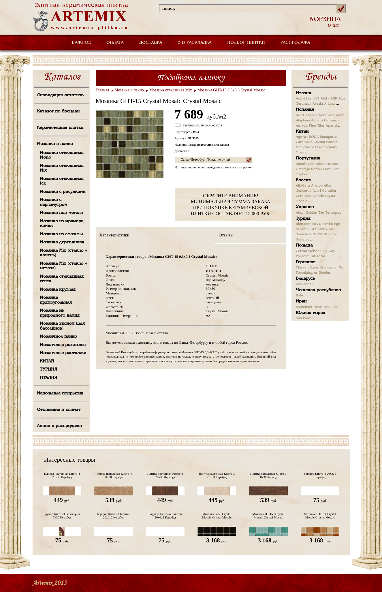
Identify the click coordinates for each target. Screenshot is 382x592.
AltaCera (303, 185)
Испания (305, 110)
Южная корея (310, 313)
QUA (329, 229)
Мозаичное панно (58, 336)
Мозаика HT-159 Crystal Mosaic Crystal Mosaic (320, 515)
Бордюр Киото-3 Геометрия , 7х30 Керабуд (62, 515)
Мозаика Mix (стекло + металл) (63, 266)
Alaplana (303, 120)
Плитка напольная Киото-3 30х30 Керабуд (268, 475)
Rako (300, 295)
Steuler (324, 273)
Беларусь (305, 279)
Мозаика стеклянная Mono (62, 155)
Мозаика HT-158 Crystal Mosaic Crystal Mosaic (268, 515)
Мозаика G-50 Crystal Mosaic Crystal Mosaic (217, 515)
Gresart (332, 164)
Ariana (329, 104)
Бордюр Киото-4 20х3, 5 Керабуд (320, 475)
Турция (303, 219)
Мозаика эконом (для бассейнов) (62, 326)
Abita (325, 98)
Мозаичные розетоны (63, 345)
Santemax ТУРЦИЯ (311, 234)
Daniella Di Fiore (309, 147)
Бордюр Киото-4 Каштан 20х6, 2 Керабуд (165, 515)
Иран (301, 301)
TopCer (302, 174)
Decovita (326, 224)
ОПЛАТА (115, 43)
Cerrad (301, 251)
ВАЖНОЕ (81, 43)
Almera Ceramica (325, 120)
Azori (317, 191)
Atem (300, 213)
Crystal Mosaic (325, 142)
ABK (333, 98)
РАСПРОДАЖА (295, 43)
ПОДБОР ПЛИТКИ (246, 43)
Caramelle (304, 142)
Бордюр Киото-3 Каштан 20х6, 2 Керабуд (113, 515)
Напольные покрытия (60, 393)
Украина (305, 207)
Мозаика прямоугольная (56, 300)
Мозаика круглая (58, 289)
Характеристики (114, 235)
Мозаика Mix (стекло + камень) (63, 253)
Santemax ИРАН (309, 307)
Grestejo (303, 169)
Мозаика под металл (61, 213)
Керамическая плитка (60, 128)
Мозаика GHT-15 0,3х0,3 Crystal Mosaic (231, 90)
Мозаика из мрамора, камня (62, 223)
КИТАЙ (47, 361)
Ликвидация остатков (60, 95)
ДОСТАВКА (150, 43)
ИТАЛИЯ (48, 378)
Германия (306, 262)
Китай (302, 131)
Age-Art (302, 137)
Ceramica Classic (310, 196)
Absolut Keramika (320, 115)
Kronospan (328, 267)
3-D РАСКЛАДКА (195, 43)
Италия (303, 93)
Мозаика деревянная (62, 242)
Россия (303, 180)
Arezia (318, 104)
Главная (102, 90)
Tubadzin (317, 256)
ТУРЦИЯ (48, 369)
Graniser (318, 229)
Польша (304, 245)
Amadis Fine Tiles (310, 125)
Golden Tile (315, 213)
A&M (300, 115)
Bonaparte (328, 137)
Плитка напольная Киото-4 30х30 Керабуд (113, 475)
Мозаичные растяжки (63, 353)
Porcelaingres (307, 273)
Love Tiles (331, 169)
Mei (341, 267)
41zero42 (311, 98)
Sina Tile (331, 307)
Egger (314, 267)
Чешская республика (318, 290)
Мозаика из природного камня (60, 313)
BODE (314, 137)
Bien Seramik (307, 224)
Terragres (333, 213)
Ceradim (329, 191)
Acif (299, 98)
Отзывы (226, 235)
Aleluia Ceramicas (310, 164)
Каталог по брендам (58, 111)
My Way (329, 251)
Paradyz (302, 256)
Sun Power (304, 318)
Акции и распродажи (59, 426)
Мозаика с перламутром (53, 202)
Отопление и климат (58, 410)
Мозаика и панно (55, 144)
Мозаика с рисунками (62, 192)
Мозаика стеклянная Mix (62, 168)
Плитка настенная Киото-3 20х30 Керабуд (165, 475)
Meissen (314, 251)
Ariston (317, 185)
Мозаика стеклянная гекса (62, 279)
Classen (302, 267)
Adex (340, 115)
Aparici (331, 125)
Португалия (308, 158)
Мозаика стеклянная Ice (62, 181)
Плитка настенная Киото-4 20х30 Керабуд (62, 475)
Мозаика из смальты (61, 234)
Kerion (316, 169)
